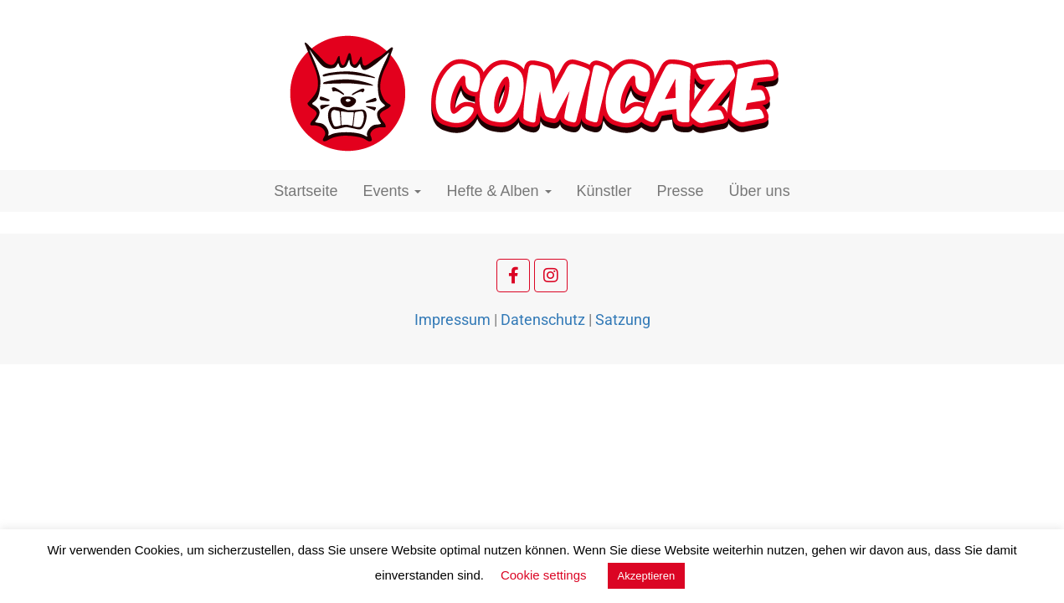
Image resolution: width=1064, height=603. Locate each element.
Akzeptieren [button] (647, 576)
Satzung (622, 319)
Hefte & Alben (498, 191)
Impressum (452, 319)
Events (391, 191)
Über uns (759, 191)
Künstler (604, 191)
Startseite (305, 191)
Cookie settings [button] (544, 575)
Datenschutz (543, 319)
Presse (680, 191)
